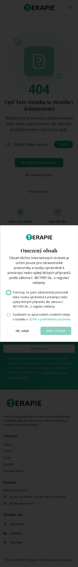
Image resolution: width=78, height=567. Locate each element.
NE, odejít (22, 331)
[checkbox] (8, 292)
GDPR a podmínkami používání (49, 319)
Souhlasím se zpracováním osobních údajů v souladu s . (42, 316)
